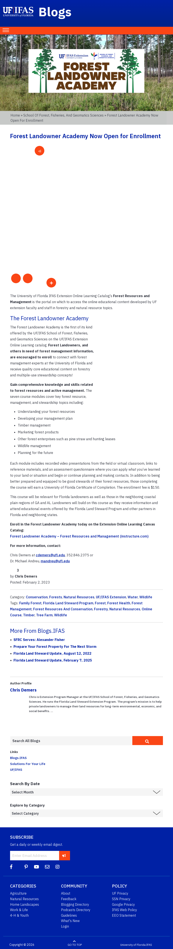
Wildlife (145, 597)
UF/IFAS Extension (111, 597)
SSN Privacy (121, 899)
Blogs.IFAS (18, 758)
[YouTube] (36, 867)
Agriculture (18, 893)
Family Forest (30, 603)
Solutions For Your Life (27, 764)
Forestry (101, 609)
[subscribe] (64, 855)
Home (15, 115)
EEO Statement (124, 915)
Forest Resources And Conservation (62, 609)
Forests (55, 597)
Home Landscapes (24, 904)
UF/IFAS (16, 769)
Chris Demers (23, 690)
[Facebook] (11, 867)
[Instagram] (57, 867)
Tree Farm (44, 615)
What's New (70, 921)
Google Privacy (123, 904)
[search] (147, 740)
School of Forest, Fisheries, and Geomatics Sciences (63, 115)
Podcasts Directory (75, 910)
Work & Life (19, 910)
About (65, 893)
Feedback (68, 899)
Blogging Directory (75, 904)
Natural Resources (79, 597)
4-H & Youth (19, 915)
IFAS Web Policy (124, 910)
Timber (29, 615)
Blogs (55, 11)
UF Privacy (120, 893)
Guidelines (69, 915)
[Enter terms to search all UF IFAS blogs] (71, 740)
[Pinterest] (26, 867)
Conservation (37, 597)
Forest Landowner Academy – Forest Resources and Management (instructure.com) (79, 536)
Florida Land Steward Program (68, 603)
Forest (100, 603)
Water (133, 597)
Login (65, 926)
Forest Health (118, 603)
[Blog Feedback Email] (47, 867)
